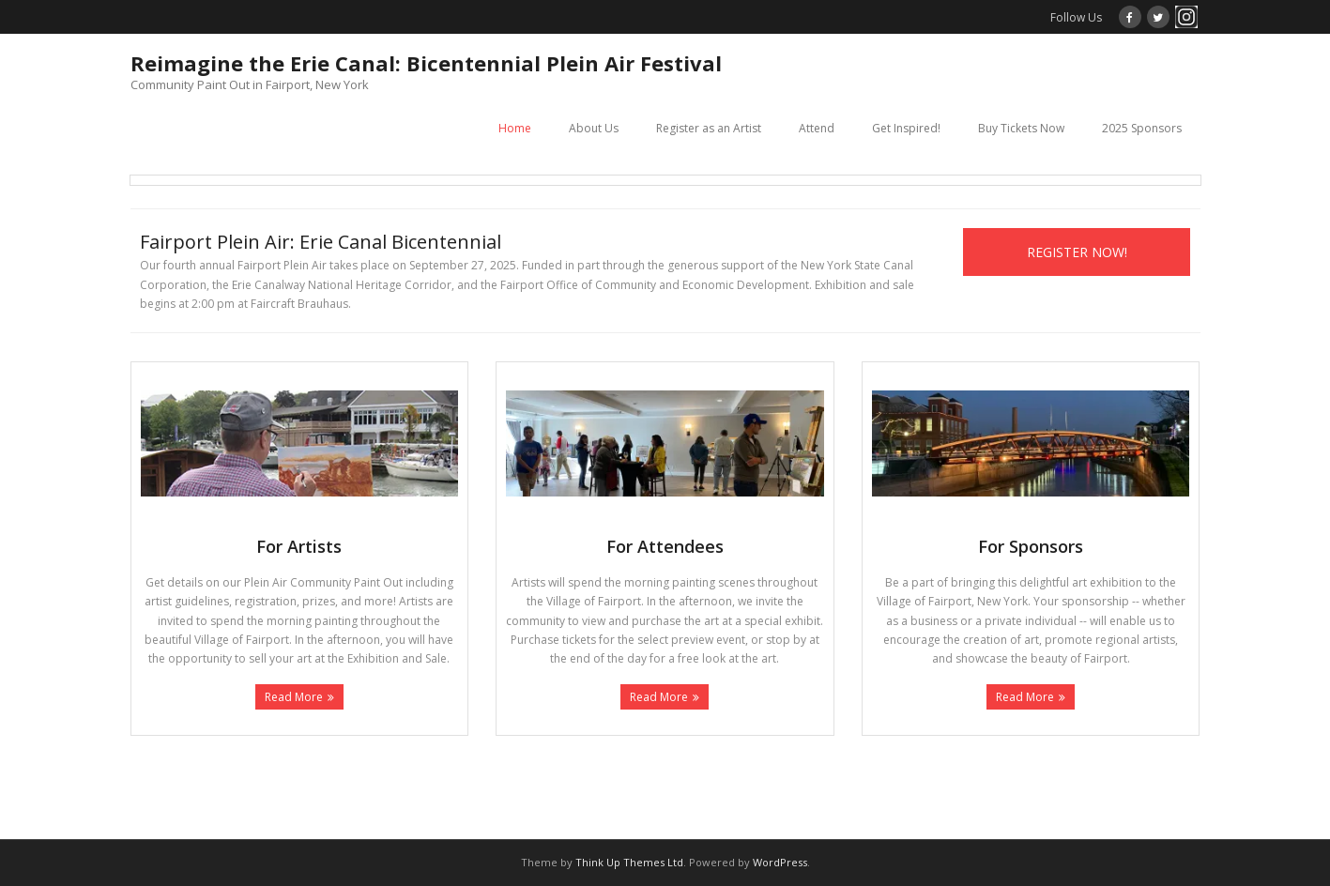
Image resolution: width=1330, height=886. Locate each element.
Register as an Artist (708, 128)
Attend (816, 128)
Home (514, 128)
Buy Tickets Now (1021, 128)
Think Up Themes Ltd (629, 862)
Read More (294, 697)
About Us (594, 128)
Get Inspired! (906, 128)
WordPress (780, 862)
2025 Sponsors (1142, 128)
